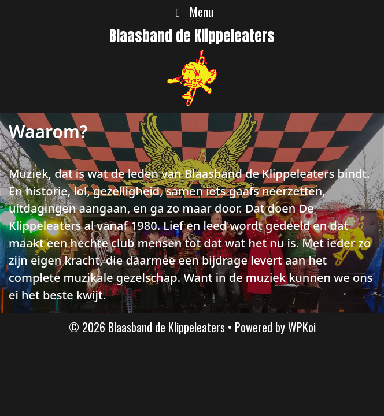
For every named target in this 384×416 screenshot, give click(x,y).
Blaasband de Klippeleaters (192, 36)
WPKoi (302, 327)
